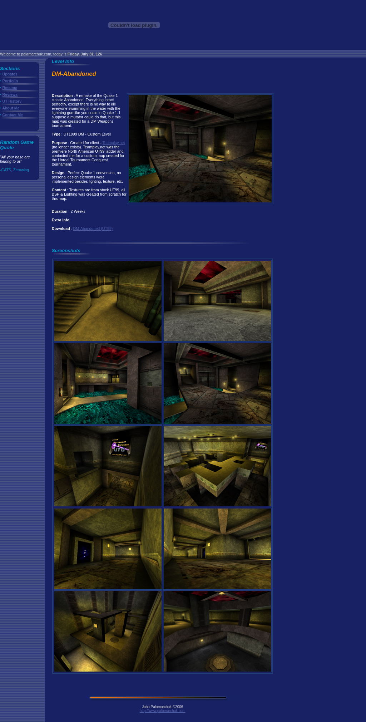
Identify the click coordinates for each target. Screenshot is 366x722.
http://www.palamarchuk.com (163, 711)
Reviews (10, 94)
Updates (10, 74)
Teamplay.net (114, 143)
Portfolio (10, 81)
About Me (11, 108)
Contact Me (13, 115)
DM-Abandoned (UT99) (93, 228)
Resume (10, 87)
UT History (12, 101)
